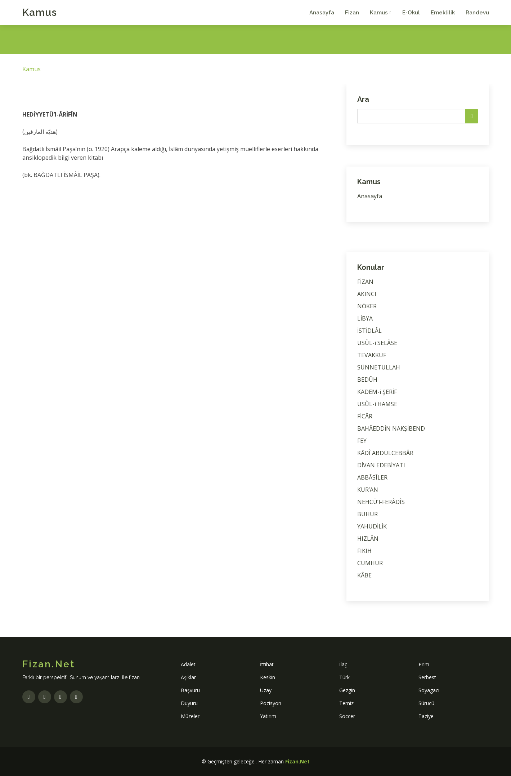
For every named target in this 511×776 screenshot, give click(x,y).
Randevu (477, 12)
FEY (362, 441)
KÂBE (364, 575)
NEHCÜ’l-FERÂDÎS (381, 502)
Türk (344, 677)
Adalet (188, 664)
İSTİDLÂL (369, 331)
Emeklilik (443, 12)
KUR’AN (367, 490)
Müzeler (190, 716)
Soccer (347, 716)
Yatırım (268, 716)
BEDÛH (367, 380)
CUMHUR (370, 563)
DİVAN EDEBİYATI (381, 465)
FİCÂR (364, 416)
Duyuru (189, 703)
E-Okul (411, 12)
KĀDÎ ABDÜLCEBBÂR (385, 453)
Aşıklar (188, 677)
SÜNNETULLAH (378, 367)
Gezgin (347, 690)
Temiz (346, 703)
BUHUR (367, 514)
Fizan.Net (297, 761)
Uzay (266, 690)
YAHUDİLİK (372, 526)
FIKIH (364, 551)
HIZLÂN (367, 539)
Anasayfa (321, 12)
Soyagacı (428, 690)
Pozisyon (270, 703)
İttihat (267, 664)
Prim (423, 664)
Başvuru (190, 690)
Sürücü (426, 703)
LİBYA (365, 318)
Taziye (426, 716)
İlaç (343, 664)
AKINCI (366, 294)
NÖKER (367, 306)
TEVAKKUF (371, 355)
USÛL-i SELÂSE (377, 343)
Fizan (352, 12)
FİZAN (365, 282)
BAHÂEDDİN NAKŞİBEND (391, 428)
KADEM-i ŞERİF (377, 392)
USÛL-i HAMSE (377, 404)
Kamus (39, 12)
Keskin (267, 677)
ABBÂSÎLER (372, 477)
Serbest (427, 677)
